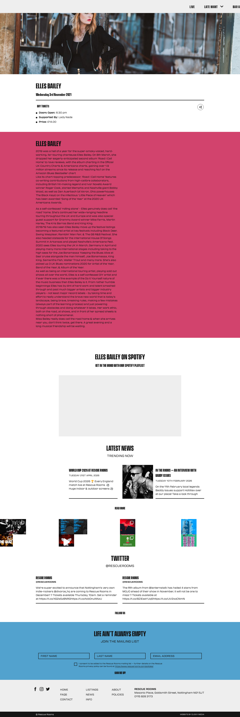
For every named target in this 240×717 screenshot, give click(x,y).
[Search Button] (199, 6)
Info (89, 699)
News (90, 694)
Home (64, 689)
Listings (92, 689)
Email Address (163, 656)
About (116, 689)
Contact (66, 699)
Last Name (104, 656)
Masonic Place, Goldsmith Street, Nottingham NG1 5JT (169, 692)
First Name (49, 656)
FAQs (63, 694)
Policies (118, 694)
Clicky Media (197, 714)
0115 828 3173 (143, 696)
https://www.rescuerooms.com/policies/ (134, 666)
